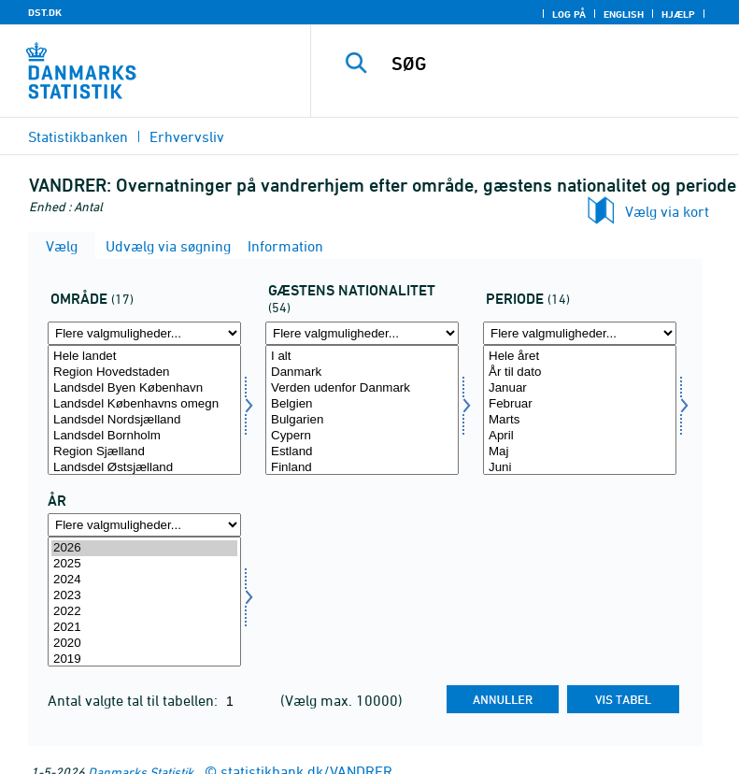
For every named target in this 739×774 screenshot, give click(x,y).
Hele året (580, 357)
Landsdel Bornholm (144, 436)
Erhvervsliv (186, 136)
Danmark (362, 372)
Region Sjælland (144, 452)
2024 (144, 580)
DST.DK (45, 12)
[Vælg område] (144, 410)
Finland (362, 468)
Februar (580, 404)
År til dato (580, 372)
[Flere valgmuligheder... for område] (144, 333)
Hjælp (678, 14)
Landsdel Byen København (144, 388)
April (580, 436)
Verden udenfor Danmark (362, 388)
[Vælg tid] (144, 601)
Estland (362, 452)
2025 (144, 564)
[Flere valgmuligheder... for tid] (144, 525)
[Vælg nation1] (362, 410)
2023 (144, 596)
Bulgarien (362, 420)
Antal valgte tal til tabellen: (134, 700)
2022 (144, 612)
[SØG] (553, 63)
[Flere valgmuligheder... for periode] (579, 333)
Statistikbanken (78, 136)
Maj (580, 452)
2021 (144, 628)
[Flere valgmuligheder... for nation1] (362, 333)
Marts (580, 420)
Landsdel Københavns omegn (144, 404)
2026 (144, 548)
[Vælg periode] (579, 410)
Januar (580, 388)
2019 (144, 659)
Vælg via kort (667, 211)
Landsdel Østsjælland (144, 468)
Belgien (362, 404)
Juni (580, 468)
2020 (144, 644)
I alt (362, 357)
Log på (569, 14)
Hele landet (144, 357)
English (624, 14)
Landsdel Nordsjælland (144, 420)
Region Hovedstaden (144, 372)
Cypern (362, 436)
